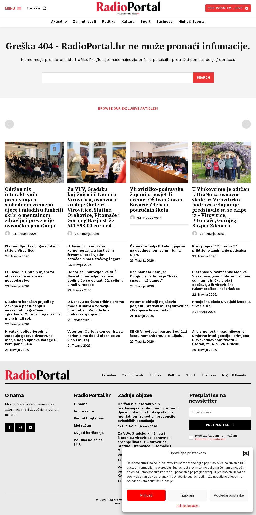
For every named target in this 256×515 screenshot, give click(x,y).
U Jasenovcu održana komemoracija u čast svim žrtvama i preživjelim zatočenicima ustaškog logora (94, 252)
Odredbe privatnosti (210, 439)
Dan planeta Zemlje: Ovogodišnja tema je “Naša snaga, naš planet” (154, 276)
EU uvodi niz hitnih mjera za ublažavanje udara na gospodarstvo (29, 276)
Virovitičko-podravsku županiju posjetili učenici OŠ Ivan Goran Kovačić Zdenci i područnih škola (157, 199)
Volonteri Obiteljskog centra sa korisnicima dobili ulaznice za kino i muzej (95, 335)
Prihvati (146, 495)
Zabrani (188, 495)
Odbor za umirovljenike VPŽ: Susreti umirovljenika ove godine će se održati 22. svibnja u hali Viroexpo (96, 278)
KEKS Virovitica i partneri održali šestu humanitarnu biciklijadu (158, 333)
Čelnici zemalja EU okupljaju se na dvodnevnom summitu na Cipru (158, 250)
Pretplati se (220, 425)
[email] (220, 412)
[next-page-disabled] (246, 124)
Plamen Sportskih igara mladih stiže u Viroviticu (32, 248)
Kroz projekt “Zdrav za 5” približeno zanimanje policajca (219, 248)
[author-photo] (8, 233)
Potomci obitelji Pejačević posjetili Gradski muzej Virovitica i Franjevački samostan (159, 306)
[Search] (203, 77)
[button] (246, 453)
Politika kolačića (188, 506)
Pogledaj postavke (229, 495)
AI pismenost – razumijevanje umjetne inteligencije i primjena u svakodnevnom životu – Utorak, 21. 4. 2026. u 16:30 (220, 337)
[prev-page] (9, 124)
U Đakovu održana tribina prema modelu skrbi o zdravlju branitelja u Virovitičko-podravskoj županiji (96, 308)
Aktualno (126, 426)
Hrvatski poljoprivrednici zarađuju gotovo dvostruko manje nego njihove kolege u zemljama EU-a (30, 337)
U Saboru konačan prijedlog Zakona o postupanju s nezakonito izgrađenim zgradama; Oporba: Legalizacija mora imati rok (33, 310)
